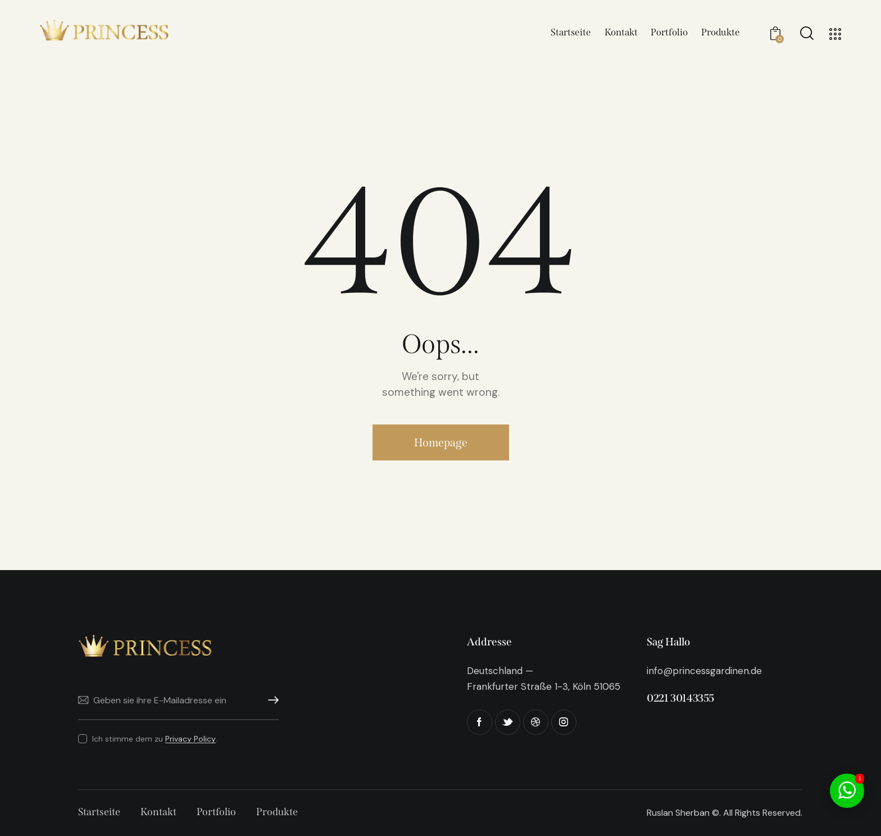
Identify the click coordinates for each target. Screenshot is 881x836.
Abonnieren (270, 700)
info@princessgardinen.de (704, 671)
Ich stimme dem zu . (154, 739)
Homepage (440, 442)
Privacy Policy (190, 739)
